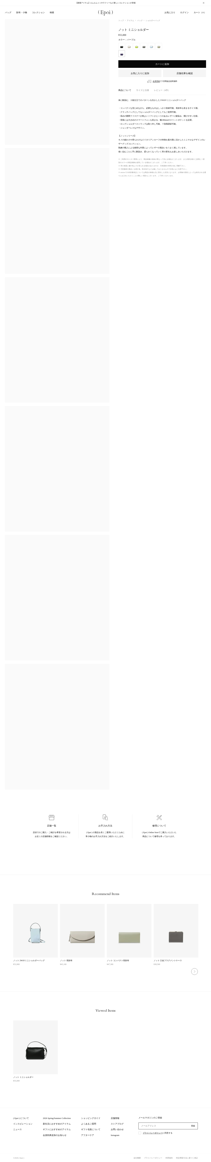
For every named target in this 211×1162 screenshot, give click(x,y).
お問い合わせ (117, 1129)
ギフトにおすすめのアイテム (57, 1129)
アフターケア (87, 1135)
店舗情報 (115, 1118)
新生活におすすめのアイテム (57, 1124)
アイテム (130, 20)
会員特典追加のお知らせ (54, 1135)
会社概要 (137, 1158)
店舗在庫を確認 (185, 73)
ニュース (17, 1129)
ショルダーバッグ (153, 20)
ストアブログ (117, 1124)
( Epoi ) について (21, 1118)
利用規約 (169, 1158)
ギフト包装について (90, 1129)
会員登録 (156, 81)
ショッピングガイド (90, 1118)
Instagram (115, 1135)
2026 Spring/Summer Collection (57, 1118)
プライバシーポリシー (153, 1133)
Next (194, 971)
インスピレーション (22, 1124)
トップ (121, 20)
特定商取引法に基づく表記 (187, 1158)
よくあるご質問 (88, 1124)
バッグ (140, 20)
